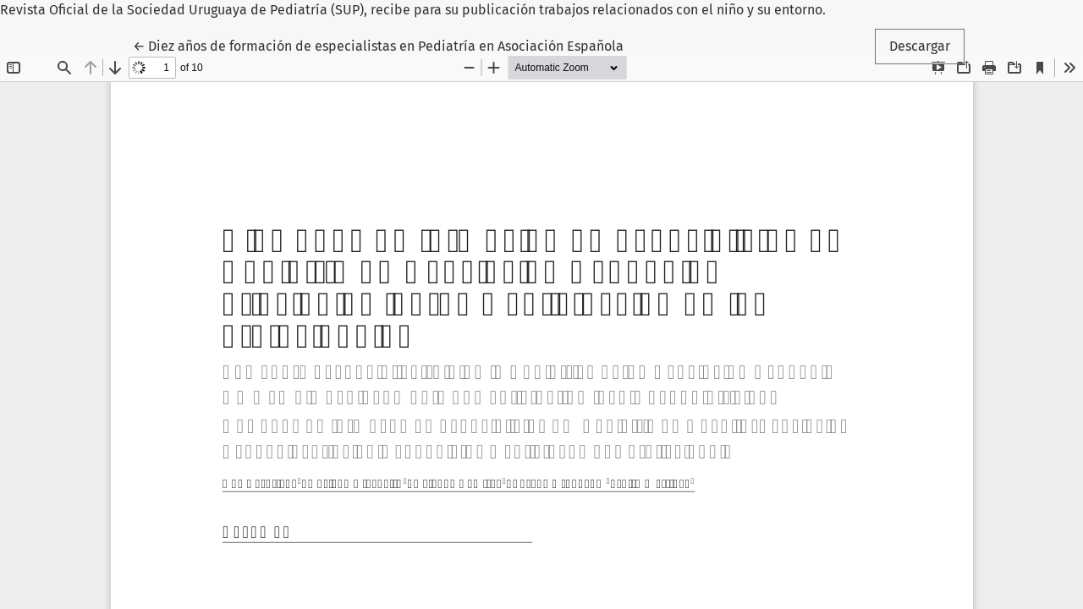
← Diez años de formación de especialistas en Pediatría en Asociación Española (378, 45)
